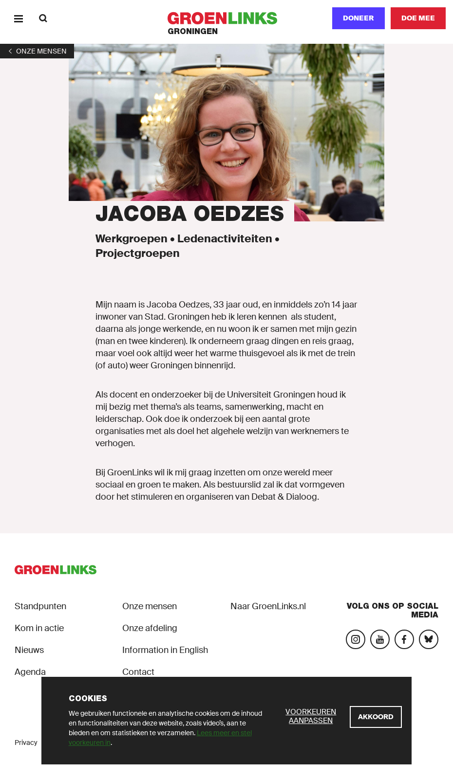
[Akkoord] (376, 717)
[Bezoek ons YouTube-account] (380, 639)
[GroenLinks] (227, 18)
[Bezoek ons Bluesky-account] (428, 639)
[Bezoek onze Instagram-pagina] (355, 639)
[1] (37, 51)
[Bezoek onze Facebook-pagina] (404, 639)
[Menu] (18, 18)
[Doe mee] (418, 18)
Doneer (358, 18)
